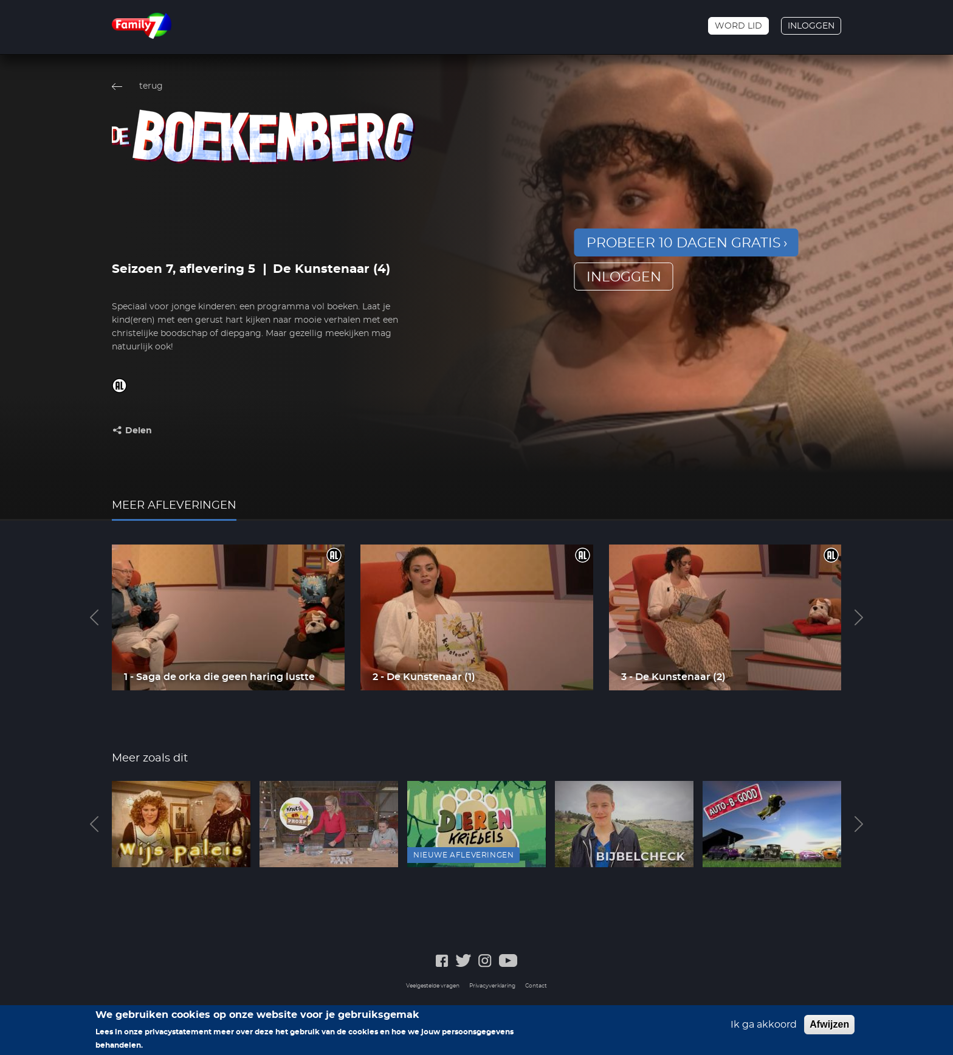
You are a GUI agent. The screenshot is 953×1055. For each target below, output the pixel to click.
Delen (138, 431)
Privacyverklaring (492, 986)
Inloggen (811, 26)
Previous (94, 617)
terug (151, 86)
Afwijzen (829, 1024)
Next (859, 617)
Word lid (738, 26)
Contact (536, 986)
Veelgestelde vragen (432, 986)
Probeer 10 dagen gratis (684, 243)
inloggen (624, 277)
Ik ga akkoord (764, 1024)
